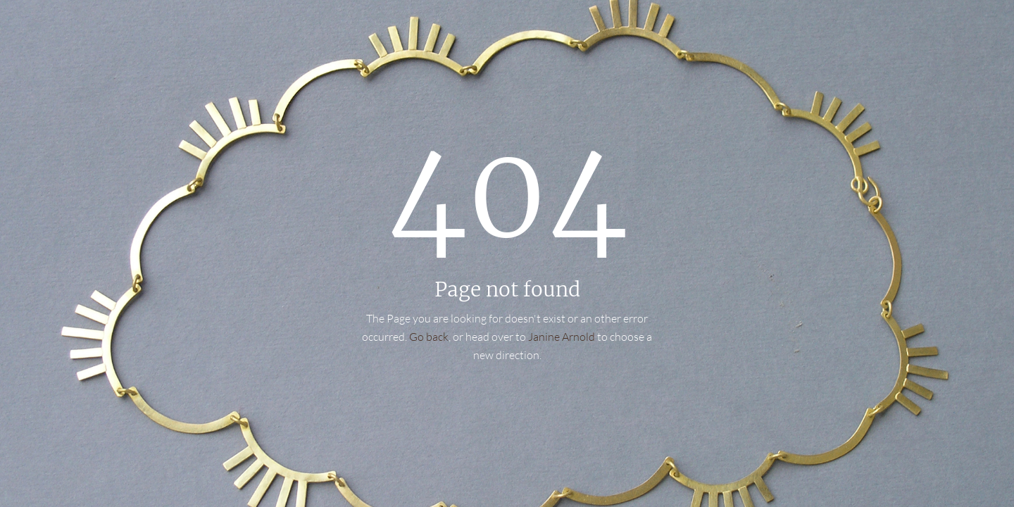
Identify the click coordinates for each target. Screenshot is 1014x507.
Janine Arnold (561, 337)
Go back (429, 337)
